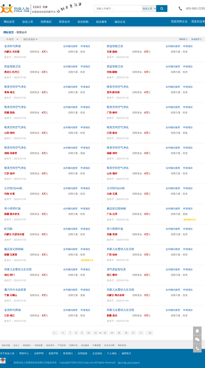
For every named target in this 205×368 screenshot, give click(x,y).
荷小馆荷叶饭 (12, 208)
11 (95, 333)
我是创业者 (198, 21)
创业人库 (27, 21)
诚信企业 (119, 21)
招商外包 (73, 345)
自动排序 (195, 39)
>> (141, 333)
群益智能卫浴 (115, 46)
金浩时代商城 (12, 46)
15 (119, 333)
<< (63, 333)
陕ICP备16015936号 (129, 363)
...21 (149, 333)
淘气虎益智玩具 (116, 269)
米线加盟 (39, 345)
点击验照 (7, 361)
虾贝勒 (8, 228)
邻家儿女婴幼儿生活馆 (120, 249)
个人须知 (112, 353)
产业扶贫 (62, 345)
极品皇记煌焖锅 (116, 208)
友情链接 (82, 353)
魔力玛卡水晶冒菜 (15, 289)
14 (112, 333)
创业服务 (101, 21)
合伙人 (16, 345)
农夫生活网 (109, 345)
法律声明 (39, 353)
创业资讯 (50, 345)
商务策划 (122, 345)
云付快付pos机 (13, 188)
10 (88, 333)
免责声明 (53, 353)
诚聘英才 (126, 353)
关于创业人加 (7, 353)
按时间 (182, 39)
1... (55, 333)
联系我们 (68, 353)
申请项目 (85, 46)
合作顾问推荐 (70, 46)
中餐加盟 (97, 345)
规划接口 (27, 345)
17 (133, 333)
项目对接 (6, 345)
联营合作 (64, 21)
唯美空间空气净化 (15, 86)
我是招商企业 (179, 21)
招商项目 (46, 21)
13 (105, 333)
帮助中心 (24, 353)
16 (126, 333)
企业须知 (97, 353)
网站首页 (9, 21)
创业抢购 (83, 21)
